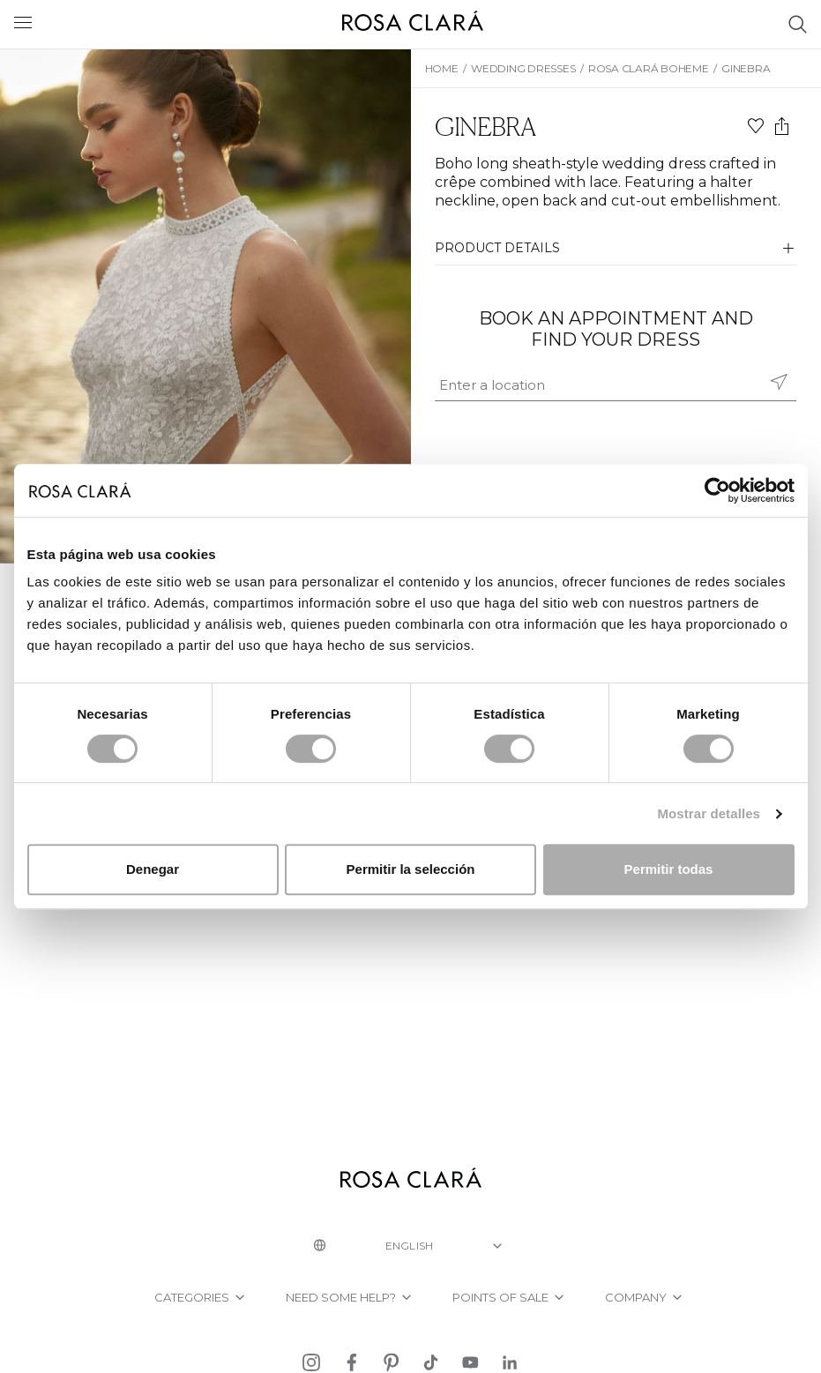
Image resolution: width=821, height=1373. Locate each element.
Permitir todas (668, 869)
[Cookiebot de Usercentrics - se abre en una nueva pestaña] (717, 490)
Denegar (152, 869)
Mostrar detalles (708, 813)
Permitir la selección (411, 869)
